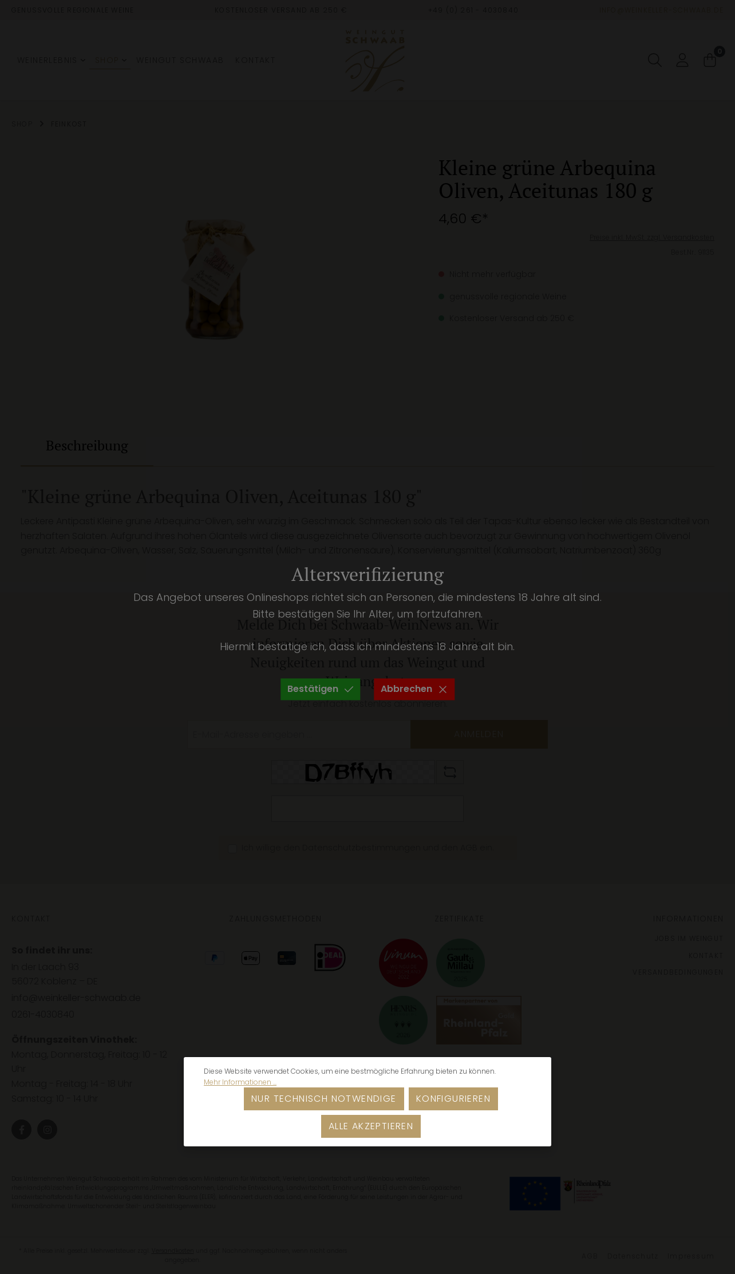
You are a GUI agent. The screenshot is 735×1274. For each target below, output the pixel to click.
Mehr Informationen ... (240, 1082)
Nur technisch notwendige (324, 1098)
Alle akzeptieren (371, 1126)
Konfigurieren (453, 1098)
